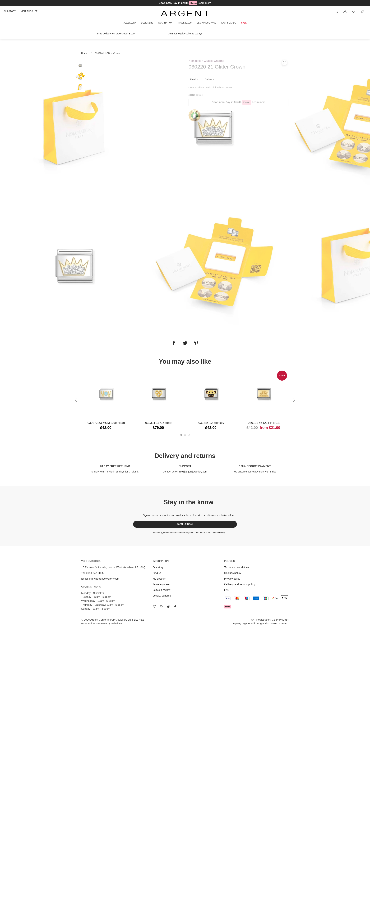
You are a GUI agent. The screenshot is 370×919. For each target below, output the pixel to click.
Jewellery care (161, 584)
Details (194, 79)
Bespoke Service (206, 22)
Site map (139, 619)
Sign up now (185, 524)
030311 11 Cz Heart (158, 423)
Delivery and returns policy (239, 584)
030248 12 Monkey (211, 423)
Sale (244, 22)
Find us (157, 572)
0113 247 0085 (95, 572)
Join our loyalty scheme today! (185, 33)
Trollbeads (185, 22)
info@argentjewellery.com (193, 471)
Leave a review (161, 589)
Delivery (209, 79)
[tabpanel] (74, 127)
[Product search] (336, 11)
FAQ (226, 589)
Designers (147, 22)
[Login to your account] (345, 11)
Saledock (116, 623)
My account (159, 578)
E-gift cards (228, 22)
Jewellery (129, 22)
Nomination (165, 22)
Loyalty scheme (162, 595)
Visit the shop (29, 11)
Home (84, 53)
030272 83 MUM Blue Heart (106, 423)
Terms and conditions (236, 567)
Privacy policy (232, 578)
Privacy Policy (218, 532)
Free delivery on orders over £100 (116, 33)
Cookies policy (232, 572)
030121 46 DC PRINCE (264, 423)
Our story (9, 11)
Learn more (204, 2)
